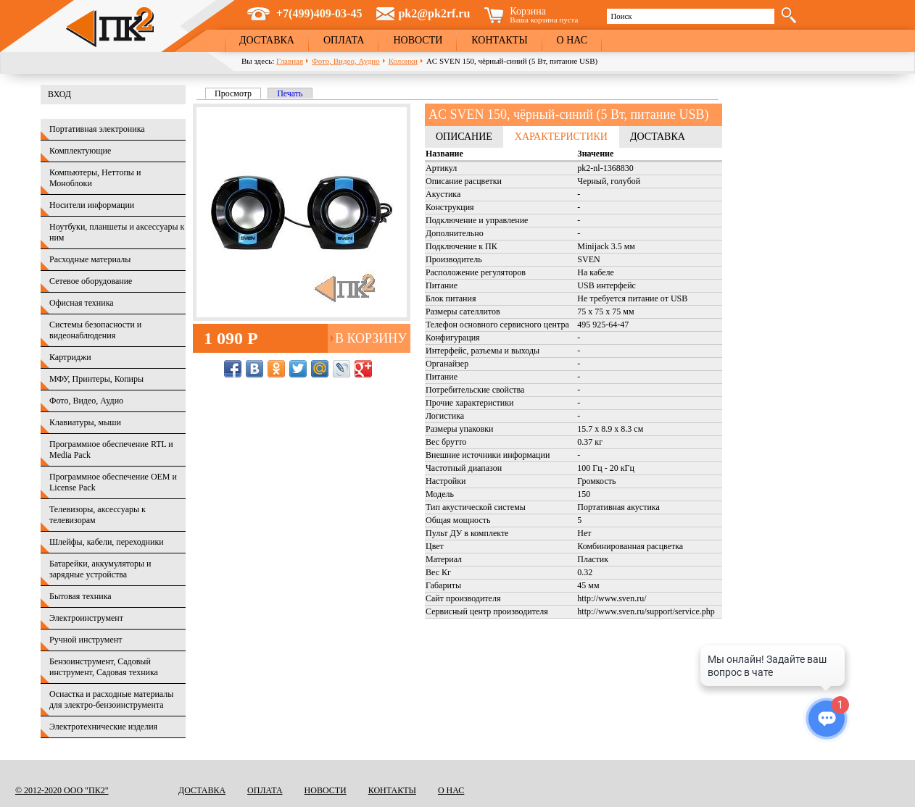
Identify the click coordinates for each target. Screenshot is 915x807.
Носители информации (91, 205)
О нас (572, 40)
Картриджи (70, 357)
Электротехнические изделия (103, 727)
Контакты (499, 40)
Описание (464, 136)
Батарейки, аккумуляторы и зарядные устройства (100, 569)
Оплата (344, 40)
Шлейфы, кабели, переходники (106, 542)
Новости (417, 40)
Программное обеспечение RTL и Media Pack (111, 449)
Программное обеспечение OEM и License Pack (113, 482)
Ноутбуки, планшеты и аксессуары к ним (116, 232)
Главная (289, 61)
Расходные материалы (90, 259)
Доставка (266, 40)
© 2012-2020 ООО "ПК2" (62, 790)
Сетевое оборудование (90, 281)
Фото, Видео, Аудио (346, 61)
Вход (59, 94)
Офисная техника (81, 303)
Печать (289, 93)
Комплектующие (80, 151)
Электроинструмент (86, 618)
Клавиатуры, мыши (85, 422)
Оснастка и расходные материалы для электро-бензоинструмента (111, 699)
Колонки (403, 61)
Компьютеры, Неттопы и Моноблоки (95, 177)
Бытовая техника (80, 596)
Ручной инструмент (85, 640)
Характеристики (561, 136)
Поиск (621, 16)
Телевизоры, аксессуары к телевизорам (97, 514)
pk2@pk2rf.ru (434, 13)
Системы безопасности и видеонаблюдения (95, 329)
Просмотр (238, 93)
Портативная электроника (97, 129)
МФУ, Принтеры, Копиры (96, 379)
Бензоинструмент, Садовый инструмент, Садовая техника (103, 666)
